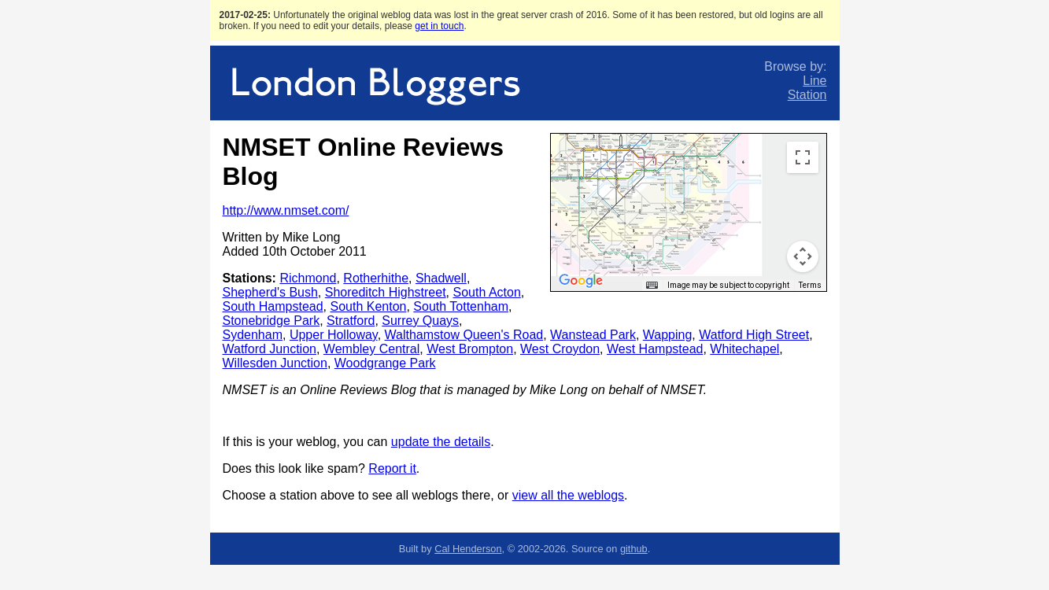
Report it (392, 468)
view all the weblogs (568, 495)
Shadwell (441, 278)
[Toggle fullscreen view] (802, 157)
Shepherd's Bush (270, 292)
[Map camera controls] (802, 256)
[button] (596, 152)
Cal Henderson (467, 549)
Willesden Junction (275, 363)
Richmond (307, 278)
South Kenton (368, 306)
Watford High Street (754, 334)
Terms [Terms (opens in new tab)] (810, 285)
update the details (440, 441)
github (634, 549)
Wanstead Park (593, 334)
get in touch (439, 25)
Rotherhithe (375, 278)
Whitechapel (744, 349)
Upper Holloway (334, 334)
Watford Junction (269, 349)
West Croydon (560, 349)
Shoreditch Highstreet (385, 292)
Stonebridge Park (271, 320)
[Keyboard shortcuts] (651, 285)
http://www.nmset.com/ (286, 210)
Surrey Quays (420, 320)
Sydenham (253, 334)
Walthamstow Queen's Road (464, 334)
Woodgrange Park (385, 363)
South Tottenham (460, 306)
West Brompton (470, 349)
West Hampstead (655, 349)
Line (814, 80)
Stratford (351, 320)
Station (807, 94)
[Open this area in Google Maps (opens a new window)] (581, 281)
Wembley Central (371, 349)
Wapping (668, 334)
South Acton (487, 292)
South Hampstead (273, 306)
